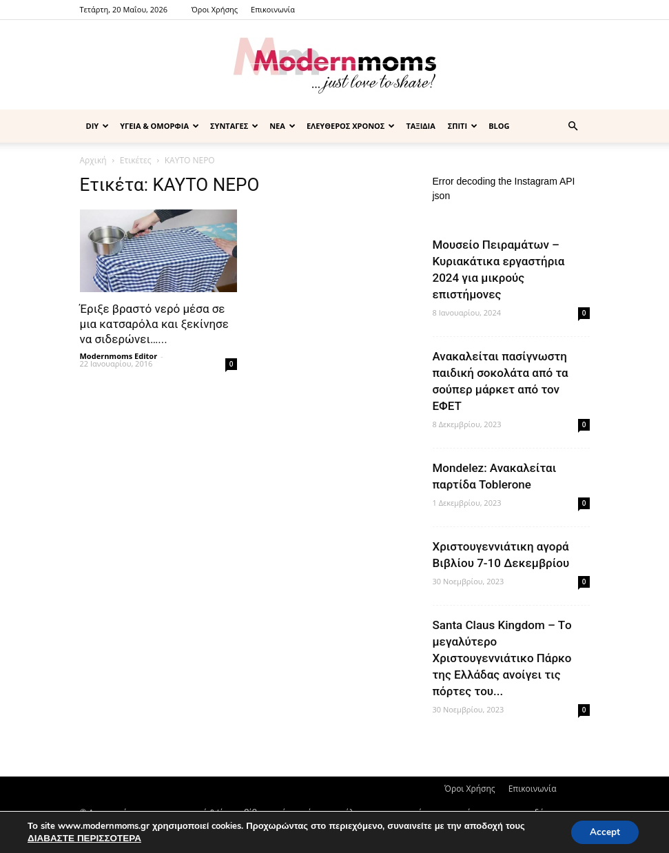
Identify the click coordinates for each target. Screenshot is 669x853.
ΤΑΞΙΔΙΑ (420, 126)
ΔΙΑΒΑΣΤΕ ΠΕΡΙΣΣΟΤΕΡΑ (82, 838)
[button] (573, 126)
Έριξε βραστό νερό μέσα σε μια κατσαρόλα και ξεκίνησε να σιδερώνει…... (154, 324)
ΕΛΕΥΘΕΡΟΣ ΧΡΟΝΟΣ (351, 126)
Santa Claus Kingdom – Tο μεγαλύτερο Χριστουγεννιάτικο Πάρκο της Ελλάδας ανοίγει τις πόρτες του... (502, 658)
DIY (98, 126)
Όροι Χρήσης (215, 9)
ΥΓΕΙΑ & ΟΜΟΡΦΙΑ (159, 126)
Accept (603, 831)
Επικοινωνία (273, 9)
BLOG (498, 126)
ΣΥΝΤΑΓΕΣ (234, 126)
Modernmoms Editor (119, 356)
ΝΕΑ (282, 126)
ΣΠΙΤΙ (462, 126)
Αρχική (93, 160)
